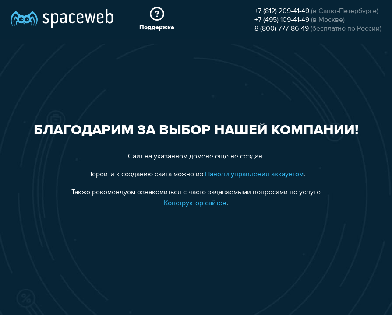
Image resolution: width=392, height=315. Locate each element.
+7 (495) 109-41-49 (281, 20)
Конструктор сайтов (195, 203)
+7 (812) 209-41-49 (281, 11)
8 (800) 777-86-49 (281, 28)
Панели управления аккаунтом (254, 174)
